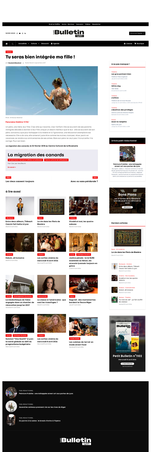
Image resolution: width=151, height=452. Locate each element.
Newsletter (96, 24)
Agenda (55, 43)
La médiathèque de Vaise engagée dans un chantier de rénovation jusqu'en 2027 (20, 302)
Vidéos (87, 24)
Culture (34, 43)
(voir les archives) (127, 366)
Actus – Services (68, 24)
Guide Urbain (74, 338)
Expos (40, 218)
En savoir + (12, 167)
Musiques (10, 218)
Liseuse (128, 43)
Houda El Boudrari (14, 63)
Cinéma (73, 218)
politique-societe (83, 254)
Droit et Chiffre (54, 24)
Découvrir (45, 43)
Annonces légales (136, 33)
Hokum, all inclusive (15, 258)
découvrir (127, 207)
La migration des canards (36, 155)
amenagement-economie (23, 296)
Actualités (22, 43)
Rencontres (42, 296)
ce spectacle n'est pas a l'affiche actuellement (25, 160)
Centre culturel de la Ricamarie (56, 160)
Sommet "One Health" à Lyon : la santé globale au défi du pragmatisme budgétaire (20, 341)
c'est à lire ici (127, 363)
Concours (79, 24)
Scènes (9, 51)
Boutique (139, 43)
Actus (72, 254)
